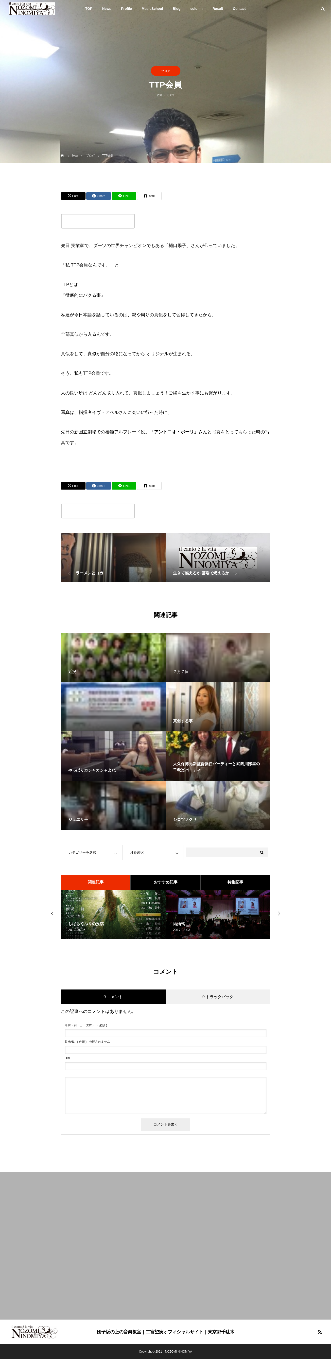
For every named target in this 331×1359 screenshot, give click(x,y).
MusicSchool (152, 9)
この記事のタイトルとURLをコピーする (98, 221)
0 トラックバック (217, 997)
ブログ (165, 71)
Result (217, 9)
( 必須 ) (86, 1025)
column (196, 9)
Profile (126, 9)
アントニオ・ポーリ (174, 431)
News (106, 9)
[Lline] (124, 196)
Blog (176, 9)
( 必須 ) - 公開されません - (88, 1041)
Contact (239, 9)
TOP (88, 9)
